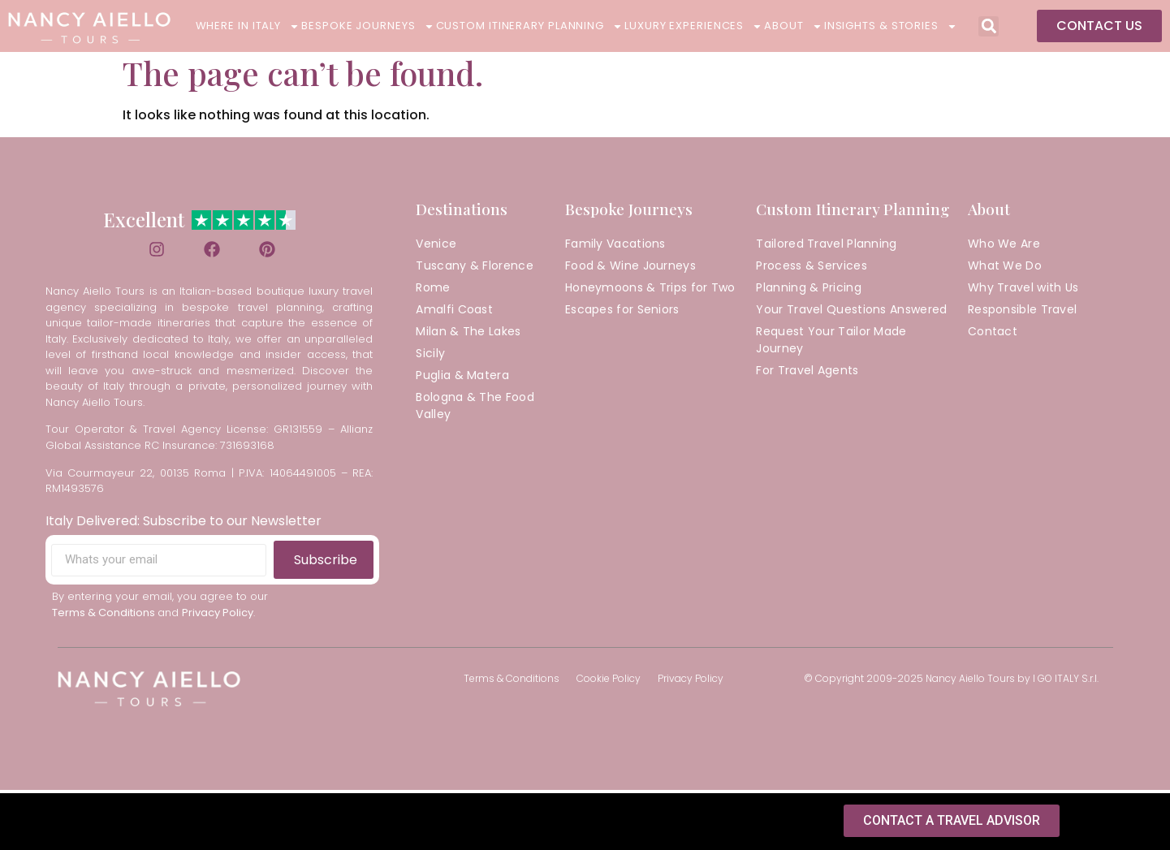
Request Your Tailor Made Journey (831, 343)
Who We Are (1004, 247)
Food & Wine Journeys (630, 269)
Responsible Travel (1022, 312)
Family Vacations (615, 247)
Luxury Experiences (693, 26)
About (793, 26)
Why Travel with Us (1023, 291)
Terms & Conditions (511, 681)
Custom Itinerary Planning (530, 26)
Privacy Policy (690, 681)
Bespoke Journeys (367, 26)
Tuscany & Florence (474, 269)
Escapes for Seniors (622, 312)
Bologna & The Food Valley (474, 408)
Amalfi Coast (454, 312)
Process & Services (811, 269)
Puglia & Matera (462, 378)
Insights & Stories (890, 26)
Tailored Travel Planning (826, 247)
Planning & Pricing (808, 291)
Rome (433, 291)
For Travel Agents (807, 373)
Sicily (430, 356)
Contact (992, 334)
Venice (436, 247)
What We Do (1005, 269)
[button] (988, 26)
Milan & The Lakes (468, 334)
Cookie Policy (608, 681)
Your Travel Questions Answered (851, 312)
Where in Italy (248, 26)
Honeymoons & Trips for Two (650, 291)
